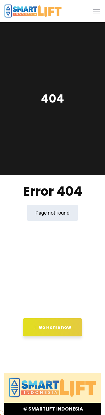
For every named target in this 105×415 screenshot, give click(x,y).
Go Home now (52, 327)
